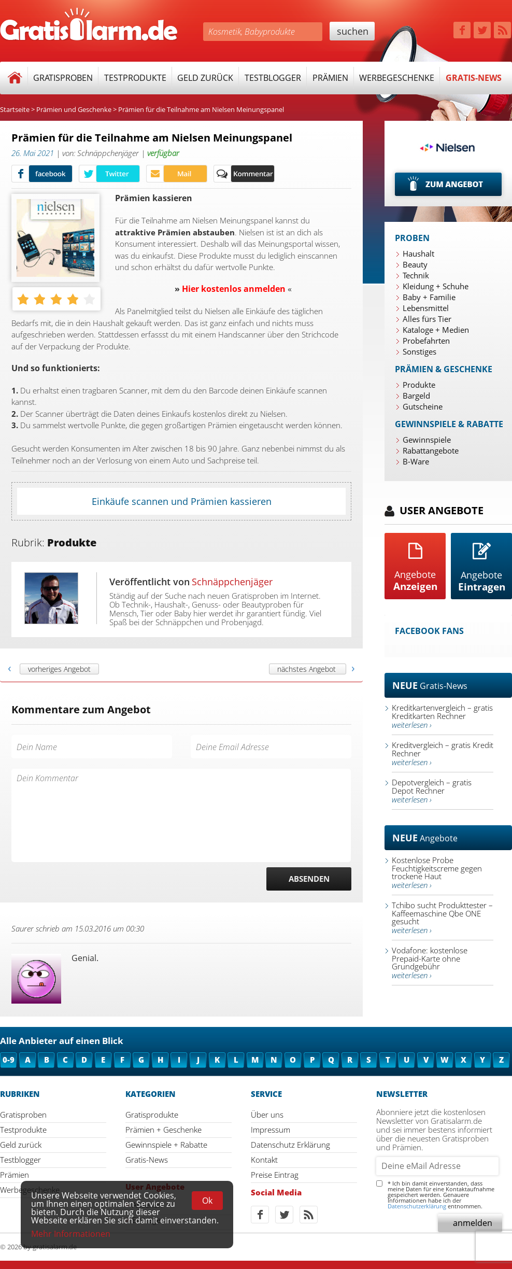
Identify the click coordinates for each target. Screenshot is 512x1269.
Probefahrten (426, 340)
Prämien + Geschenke (163, 1129)
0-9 (9, 1059)
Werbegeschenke (396, 77)
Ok (207, 1200)
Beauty (415, 264)
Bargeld (416, 395)
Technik (416, 275)
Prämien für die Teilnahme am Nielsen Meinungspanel (201, 109)
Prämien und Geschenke (73, 109)
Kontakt (264, 1159)
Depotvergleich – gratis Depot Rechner (432, 791)
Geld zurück (205, 77)
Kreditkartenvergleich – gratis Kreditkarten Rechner (442, 716)
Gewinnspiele (427, 439)
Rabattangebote (431, 450)
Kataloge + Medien (436, 330)
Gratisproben (63, 77)
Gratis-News (474, 77)
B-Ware (416, 461)
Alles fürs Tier (427, 319)
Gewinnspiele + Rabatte (166, 1144)
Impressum (270, 1129)
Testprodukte (135, 77)
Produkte (419, 384)
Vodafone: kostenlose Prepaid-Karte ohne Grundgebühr (429, 962)
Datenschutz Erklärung (290, 1144)
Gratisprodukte (151, 1114)
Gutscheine (423, 406)
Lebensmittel (426, 308)
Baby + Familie (429, 297)
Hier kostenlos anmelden (234, 288)
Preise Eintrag (274, 1174)
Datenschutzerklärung (417, 1206)
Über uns (267, 1114)
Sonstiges (419, 351)
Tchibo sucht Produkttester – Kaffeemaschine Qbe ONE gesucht (442, 917)
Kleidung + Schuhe (435, 286)
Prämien (330, 77)
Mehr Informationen (70, 1234)
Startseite (15, 109)
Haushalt (418, 253)
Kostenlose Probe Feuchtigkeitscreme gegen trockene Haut (437, 872)
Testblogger (273, 77)
